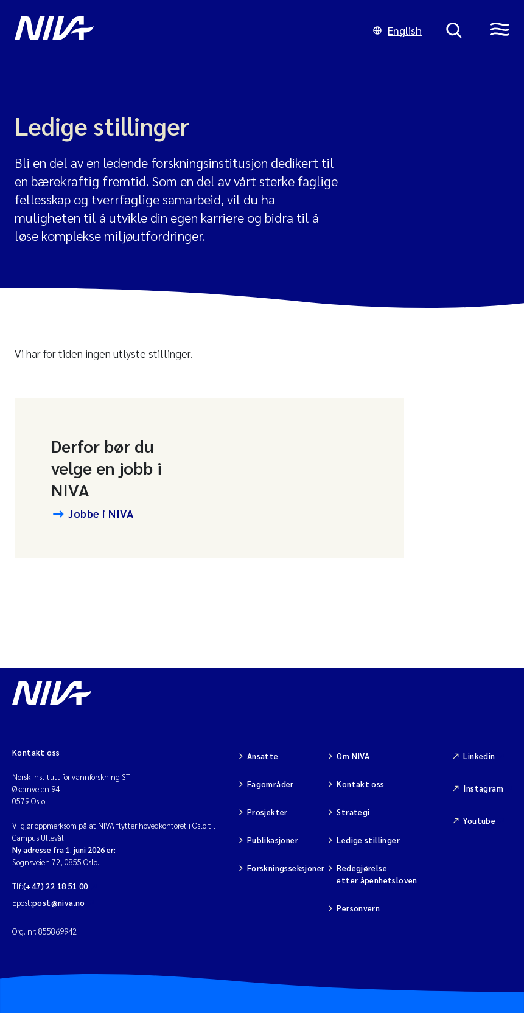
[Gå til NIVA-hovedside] (182, 30)
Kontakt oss (360, 784)
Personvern (358, 908)
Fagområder (270, 784)
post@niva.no (58, 902)
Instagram (483, 788)
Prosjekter (267, 812)
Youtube (479, 820)
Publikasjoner (272, 840)
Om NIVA (353, 756)
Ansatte (263, 756)
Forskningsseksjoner (285, 868)
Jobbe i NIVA (100, 513)
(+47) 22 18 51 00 (55, 886)
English (397, 30)
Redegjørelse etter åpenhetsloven (377, 874)
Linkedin (479, 756)
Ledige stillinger (368, 840)
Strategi (353, 812)
